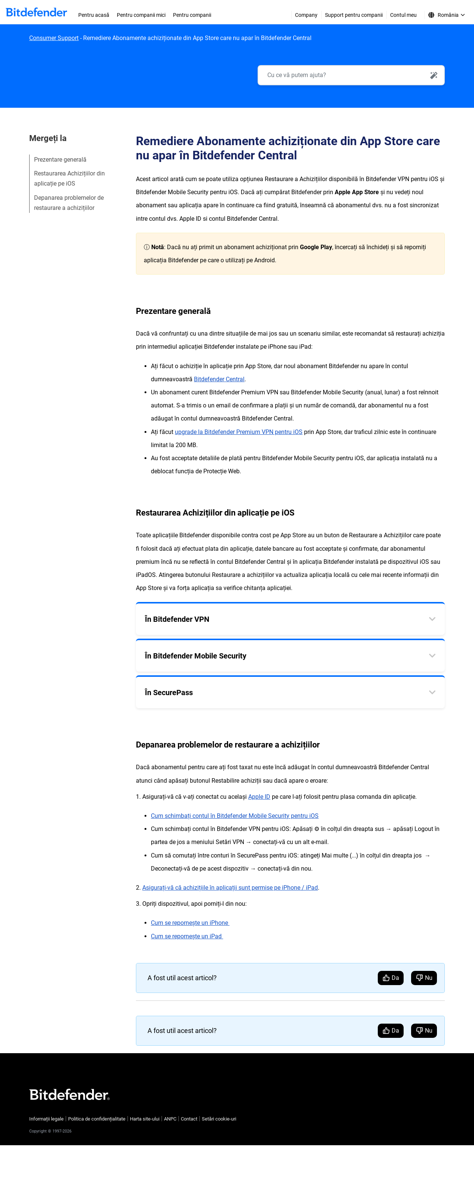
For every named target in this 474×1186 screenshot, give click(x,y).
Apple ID (259, 796)
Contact (189, 1119)
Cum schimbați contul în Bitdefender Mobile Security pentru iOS (235, 816)
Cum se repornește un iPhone (190, 923)
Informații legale (46, 1119)
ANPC (170, 1119)
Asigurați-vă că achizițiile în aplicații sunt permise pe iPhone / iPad (230, 887)
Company (306, 15)
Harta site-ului (144, 1119)
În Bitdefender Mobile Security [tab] (195, 656)
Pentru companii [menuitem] (192, 15)
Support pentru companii (354, 15)
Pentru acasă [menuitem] (93, 15)
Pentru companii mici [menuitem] (141, 15)
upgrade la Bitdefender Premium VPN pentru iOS (239, 431)
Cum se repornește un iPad (187, 936)
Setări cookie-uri (219, 1119)
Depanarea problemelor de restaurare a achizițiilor (69, 202)
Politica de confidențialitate (96, 1119)
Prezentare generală (60, 159)
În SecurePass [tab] (169, 692)
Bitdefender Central (219, 379)
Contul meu (403, 15)
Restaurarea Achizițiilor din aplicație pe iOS (69, 178)
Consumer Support (54, 38)
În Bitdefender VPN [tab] (177, 619)
